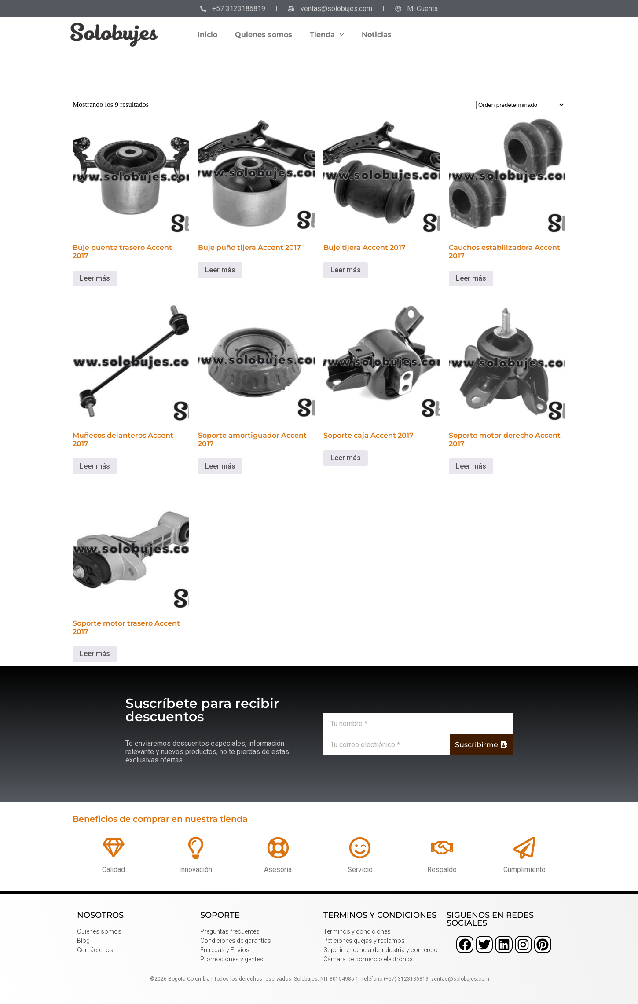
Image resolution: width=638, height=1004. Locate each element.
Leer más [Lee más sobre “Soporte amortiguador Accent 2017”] (220, 466)
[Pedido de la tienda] (520, 105)
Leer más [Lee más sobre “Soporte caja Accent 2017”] (345, 458)
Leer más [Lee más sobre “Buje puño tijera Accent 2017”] (220, 270)
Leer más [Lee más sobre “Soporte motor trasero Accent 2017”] (95, 653)
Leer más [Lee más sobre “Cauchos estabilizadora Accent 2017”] (471, 278)
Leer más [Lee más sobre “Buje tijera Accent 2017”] (345, 270)
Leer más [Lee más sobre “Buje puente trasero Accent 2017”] (95, 278)
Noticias (377, 34)
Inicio (207, 34)
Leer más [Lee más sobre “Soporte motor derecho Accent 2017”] (471, 466)
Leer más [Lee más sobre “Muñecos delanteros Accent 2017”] (95, 466)
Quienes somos (263, 34)
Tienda (327, 34)
